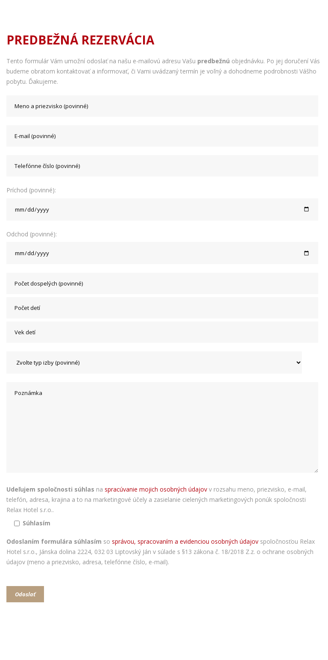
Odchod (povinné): (164, 247)
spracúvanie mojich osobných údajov (156, 489)
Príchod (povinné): (164, 203)
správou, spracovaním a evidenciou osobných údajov (185, 541)
